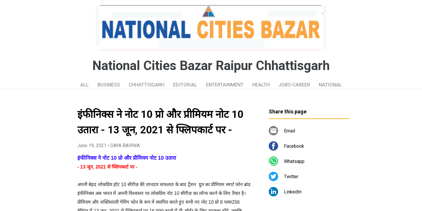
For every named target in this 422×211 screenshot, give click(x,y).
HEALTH (261, 85)
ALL (84, 85)
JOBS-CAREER (294, 85)
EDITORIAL (185, 85)
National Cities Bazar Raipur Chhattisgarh (211, 65)
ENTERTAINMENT (225, 85)
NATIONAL (330, 85)
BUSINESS (109, 85)
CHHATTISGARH (146, 85)
